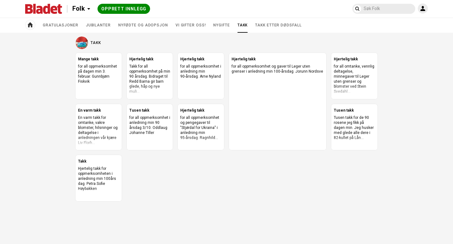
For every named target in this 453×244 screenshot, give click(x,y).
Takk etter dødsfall (278, 25)
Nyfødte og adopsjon (143, 25)
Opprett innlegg (124, 8)
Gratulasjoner (60, 25)
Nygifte (221, 25)
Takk (243, 27)
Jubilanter (98, 25)
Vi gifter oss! (191, 25)
